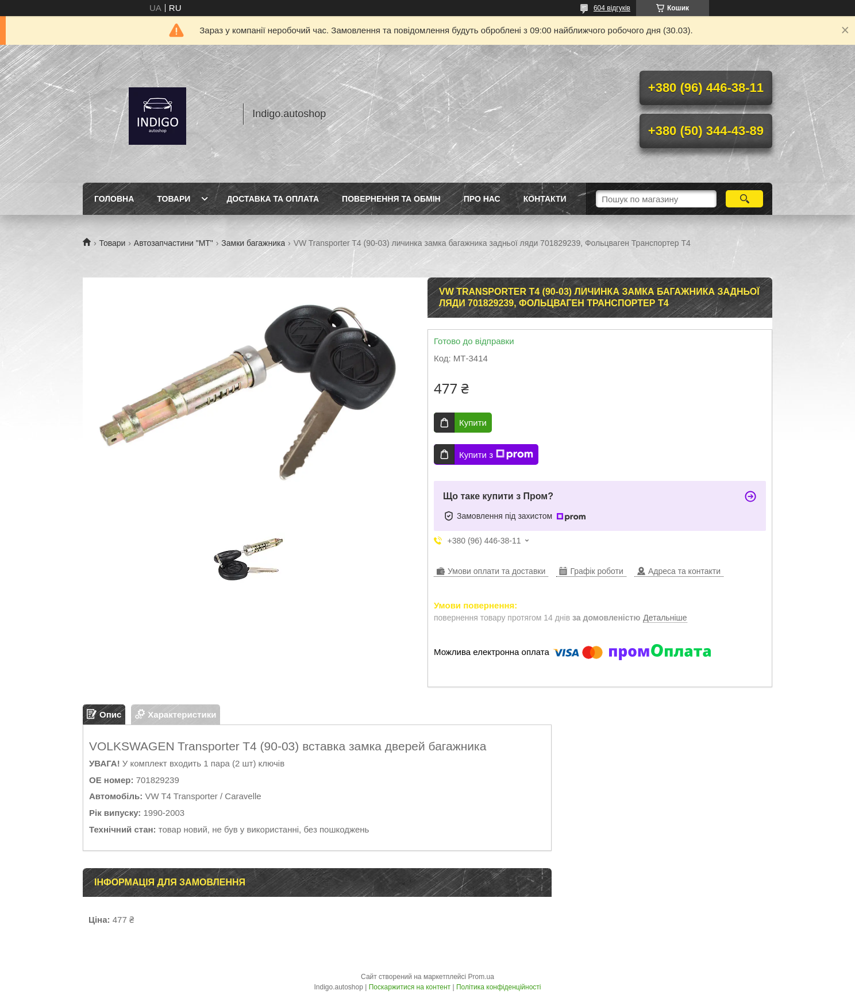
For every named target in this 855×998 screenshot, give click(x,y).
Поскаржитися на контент (409, 987)
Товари (173, 198)
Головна (114, 198)
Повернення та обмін (391, 198)
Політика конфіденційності (498, 987)
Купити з (496, 454)
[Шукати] (744, 198)
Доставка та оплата (272, 198)
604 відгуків (612, 8)
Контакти (545, 198)
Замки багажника (253, 243)
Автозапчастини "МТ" (173, 243)
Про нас (482, 198)
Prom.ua (481, 977)
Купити (473, 422)
